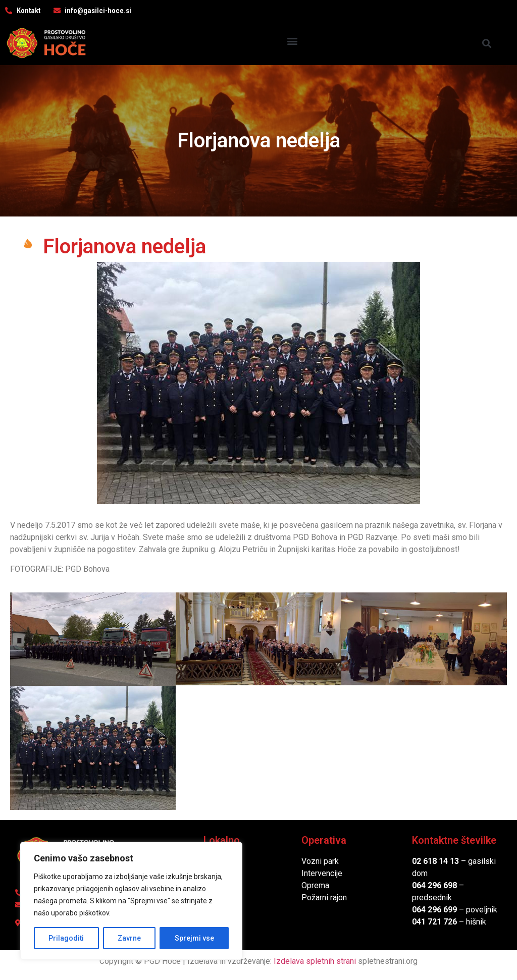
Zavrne (129, 938)
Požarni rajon (324, 897)
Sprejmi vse (194, 938)
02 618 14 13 (435, 861)
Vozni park (320, 861)
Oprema (315, 885)
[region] (131, 901)
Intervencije (321, 873)
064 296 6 (430, 885)
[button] (292, 40)
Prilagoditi (66, 938)
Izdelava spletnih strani (315, 961)
